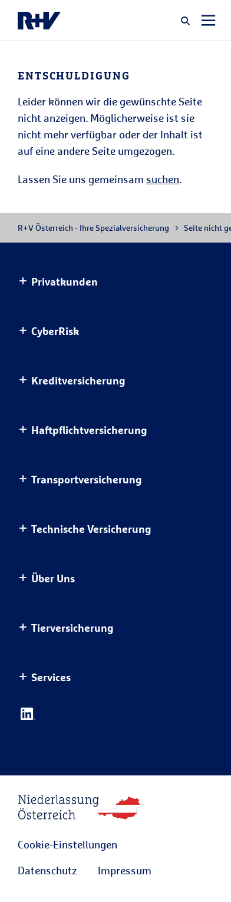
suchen (162, 179)
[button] (186, 20)
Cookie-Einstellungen (67, 844)
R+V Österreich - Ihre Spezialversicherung (93, 227)
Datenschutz (47, 870)
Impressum (124, 870)
